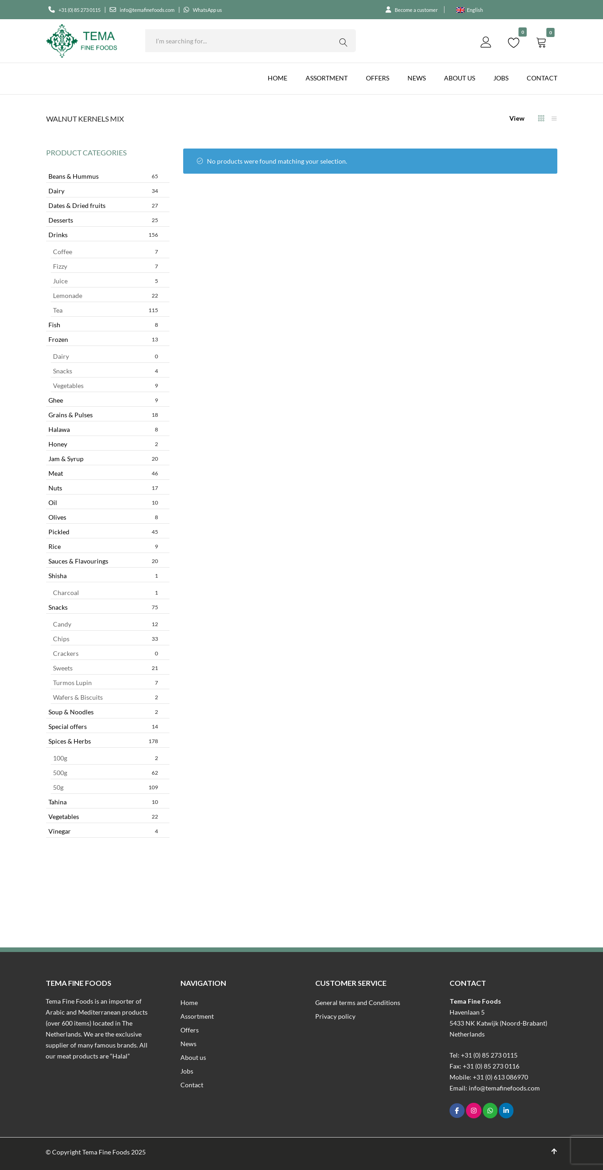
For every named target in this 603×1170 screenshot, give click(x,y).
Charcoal (105, 592)
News (416, 78)
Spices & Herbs (103, 741)
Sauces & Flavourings (103, 561)
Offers (377, 78)
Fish (103, 325)
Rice (103, 546)
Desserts (103, 220)
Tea (105, 310)
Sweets (105, 668)
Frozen (103, 339)
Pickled (103, 532)
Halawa (103, 429)
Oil (103, 502)
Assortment (327, 78)
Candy (105, 624)
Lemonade (105, 295)
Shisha (103, 576)
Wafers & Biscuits (105, 697)
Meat (103, 473)
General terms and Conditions (357, 1002)
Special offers (103, 726)
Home (277, 78)
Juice (105, 281)
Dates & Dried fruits (103, 205)
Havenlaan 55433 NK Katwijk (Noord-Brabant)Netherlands (498, 1023)
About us (459, 78)
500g (105, 772)
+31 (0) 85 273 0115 (86, 9)
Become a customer (410, 9)
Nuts (103, 488)
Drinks (103, 235)
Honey (103, 444)
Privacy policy (335, 1016)
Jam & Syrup (103, 459)
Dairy (103, 191)
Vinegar (103, 831)
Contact (542, 78)
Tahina (103, 802)
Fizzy (105, 266)
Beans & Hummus (103, 176)
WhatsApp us (243, 9)
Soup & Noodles (103, 712)
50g (105, 787)
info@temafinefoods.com (170, 9)
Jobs (500, 78)
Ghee (103, 400)
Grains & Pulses (103, 415)
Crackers (105, 653)
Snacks (105, 371)
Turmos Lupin (105, 682)
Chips (105, 639)
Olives (103, 517)
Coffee (105, 251)
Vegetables (105, 385)
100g (105, 758)
